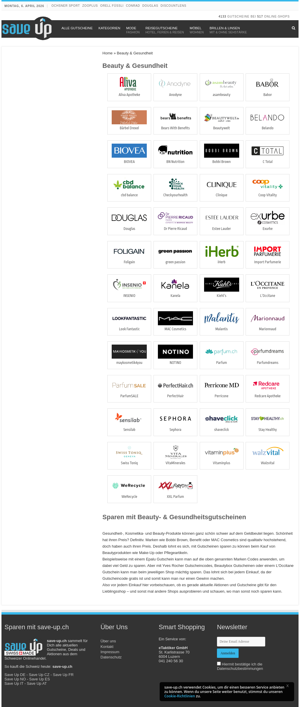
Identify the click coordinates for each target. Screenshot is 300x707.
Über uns (108, 641)
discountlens (173, 5)
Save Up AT (37, 683)
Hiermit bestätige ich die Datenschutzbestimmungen (240, 666)
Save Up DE (14, 674)
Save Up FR (63, 674)
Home (107, 53)
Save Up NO (15, 679)
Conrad (133, 5)
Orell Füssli (112, 5)
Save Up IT (13, 683)
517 (260, 16)
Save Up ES (39, 679)
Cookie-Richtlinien (179, 696)
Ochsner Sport (65, 5)
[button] (289, 687)
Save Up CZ (39, 674)
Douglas (150, 5)
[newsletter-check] (219, 663)
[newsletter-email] (241, 641)
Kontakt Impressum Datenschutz (111, 651)
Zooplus (90, 5)
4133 (222, 16)
